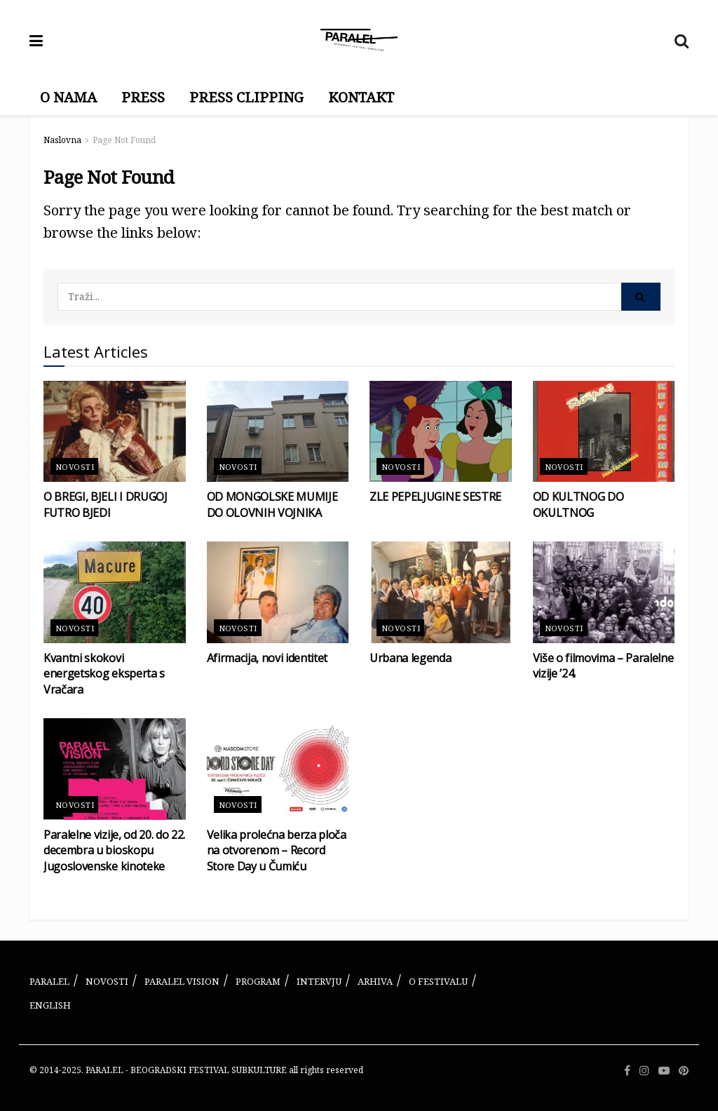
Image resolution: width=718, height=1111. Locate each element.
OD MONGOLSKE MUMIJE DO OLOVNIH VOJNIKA (272, 504)
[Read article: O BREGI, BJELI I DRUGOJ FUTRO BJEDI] (114, 432)
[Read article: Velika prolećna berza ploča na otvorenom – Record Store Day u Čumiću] (278, 769)
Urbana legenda (411, 658)
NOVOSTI (107, 981)
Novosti (74, 467)
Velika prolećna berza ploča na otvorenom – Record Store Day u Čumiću (276, 850)
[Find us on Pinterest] (684, 1070)
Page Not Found (124, 140)
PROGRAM (258, 981)
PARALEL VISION (181, 981)
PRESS (143, 97)
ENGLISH (50, 1005)
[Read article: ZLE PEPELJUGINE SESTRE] (441, 432)
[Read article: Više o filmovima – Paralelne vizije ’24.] (604, 592)
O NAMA (68, 97)
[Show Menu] (36, 40)
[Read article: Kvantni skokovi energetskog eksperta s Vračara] (114, 592)
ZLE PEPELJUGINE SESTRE (435, 496)
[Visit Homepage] (359, 40)
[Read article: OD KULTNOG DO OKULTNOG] (604, 432)
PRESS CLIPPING (246, 97)
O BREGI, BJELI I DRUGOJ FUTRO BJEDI (105, 504)
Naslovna (62, 140)
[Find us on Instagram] (644, 1070)
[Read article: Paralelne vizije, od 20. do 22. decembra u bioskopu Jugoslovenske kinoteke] (114, 769)
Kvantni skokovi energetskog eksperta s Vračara (104, 673)
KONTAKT (361, 97)
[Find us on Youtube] (664, 1070)
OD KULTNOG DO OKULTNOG (578, 504)
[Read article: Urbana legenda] (441, 592)
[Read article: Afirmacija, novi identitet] (278, 592)
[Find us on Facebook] (627, 1070)
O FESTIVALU (438, 981)
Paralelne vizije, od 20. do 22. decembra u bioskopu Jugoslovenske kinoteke (114, 850)
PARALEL (49, 981)
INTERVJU (319, 981)
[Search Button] (682, 40)
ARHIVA (375, 981)
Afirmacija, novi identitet (267, 658)
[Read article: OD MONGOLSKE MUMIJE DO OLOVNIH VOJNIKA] (278, 432)
